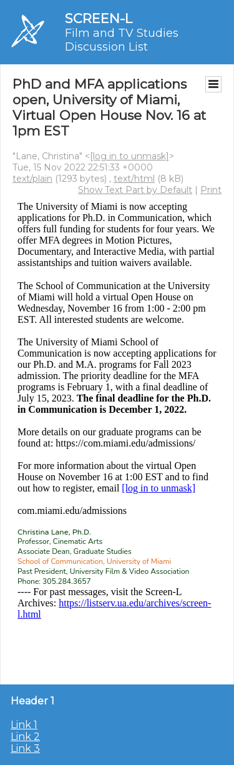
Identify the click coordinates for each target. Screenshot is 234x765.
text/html (134, 178)
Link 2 (25, 737)
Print (211, 189)
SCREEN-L (98, 18)
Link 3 (25, 748)
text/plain (32, 178)
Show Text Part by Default (135, 189)
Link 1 (24, 725)
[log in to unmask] (129, 156)
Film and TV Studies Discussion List (121, 40)
